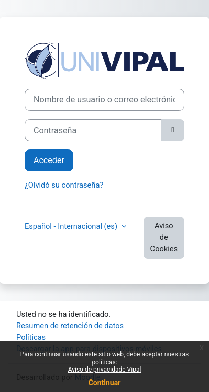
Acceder (49, 160)
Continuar (105, 382)
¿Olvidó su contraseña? (64, 185)
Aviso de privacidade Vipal (104, 369)
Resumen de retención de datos (70, 325)
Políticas (31, 337)
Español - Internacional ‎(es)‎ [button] (72, 226)
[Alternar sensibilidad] (172, 130)
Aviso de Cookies (164, 237)
